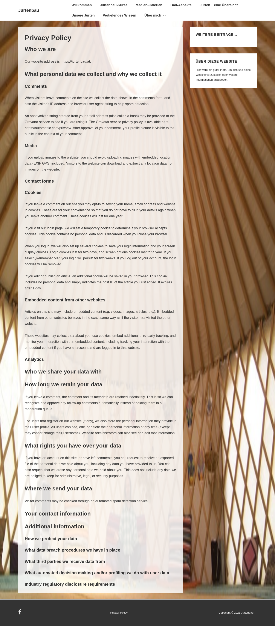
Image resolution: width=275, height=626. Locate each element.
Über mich (155, 15)
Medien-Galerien (149, 5)
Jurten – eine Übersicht (219, 5)
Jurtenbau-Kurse (113, 5)
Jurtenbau (28, 10)
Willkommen (82, 5)
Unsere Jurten (83, 15)
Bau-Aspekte (181, 5)
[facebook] (20, 613)
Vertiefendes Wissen (119, 15)
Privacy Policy (119, 612)
